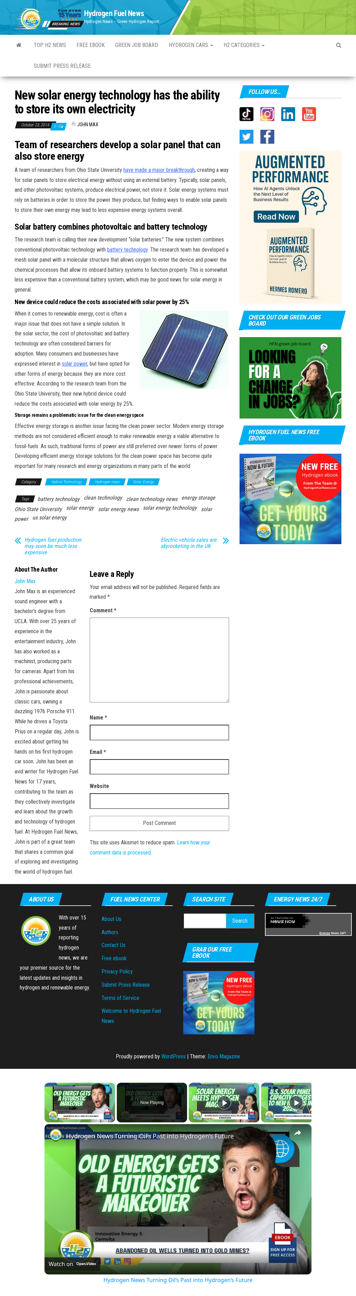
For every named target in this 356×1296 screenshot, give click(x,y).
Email (98, 752)
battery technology (127, 249)
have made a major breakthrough (159, 170)
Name (98, 717)
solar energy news (118, 509)
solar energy (80, 507)
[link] (56, 1135)
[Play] (224, 1103)
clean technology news (151, 499)
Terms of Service (120, 998)
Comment (103, 610)
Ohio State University (38, 509)
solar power (74, 363)
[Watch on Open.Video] (72, 1264)
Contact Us (114, 945)
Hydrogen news (107, 481)
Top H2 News (50, 45)
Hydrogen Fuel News (114, 13)
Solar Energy (143, 481)
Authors (110, 932)
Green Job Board (136, 45)
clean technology (103, 497)
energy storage (198, 497)
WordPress (173, 1056)
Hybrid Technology (66, 481)
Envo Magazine (224, 1056)
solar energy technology (170, 507)
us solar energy (49, 517)
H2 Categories (244, 45)
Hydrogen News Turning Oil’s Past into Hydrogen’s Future (150, 1136)
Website (99, 786)
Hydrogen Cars (191, 45)
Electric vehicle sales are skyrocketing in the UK (189, 543)
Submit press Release (62, 66)
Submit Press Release (126, 984)
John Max (87, 124)
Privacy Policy (117, 971)
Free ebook (90, 45)
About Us (111, 919)
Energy (324, 933)
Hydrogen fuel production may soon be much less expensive (52, 546)
